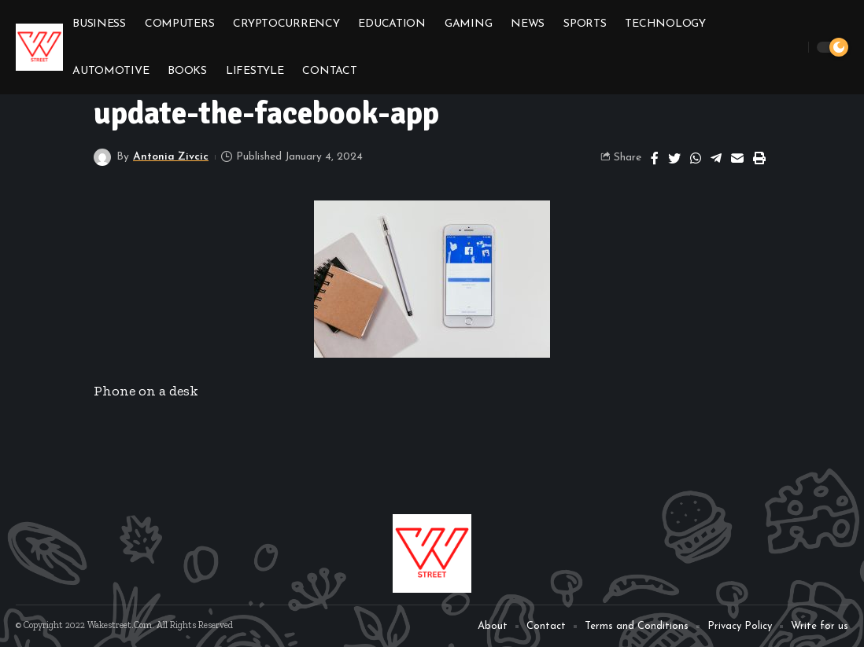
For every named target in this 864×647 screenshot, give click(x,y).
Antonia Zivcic (171, 157)
